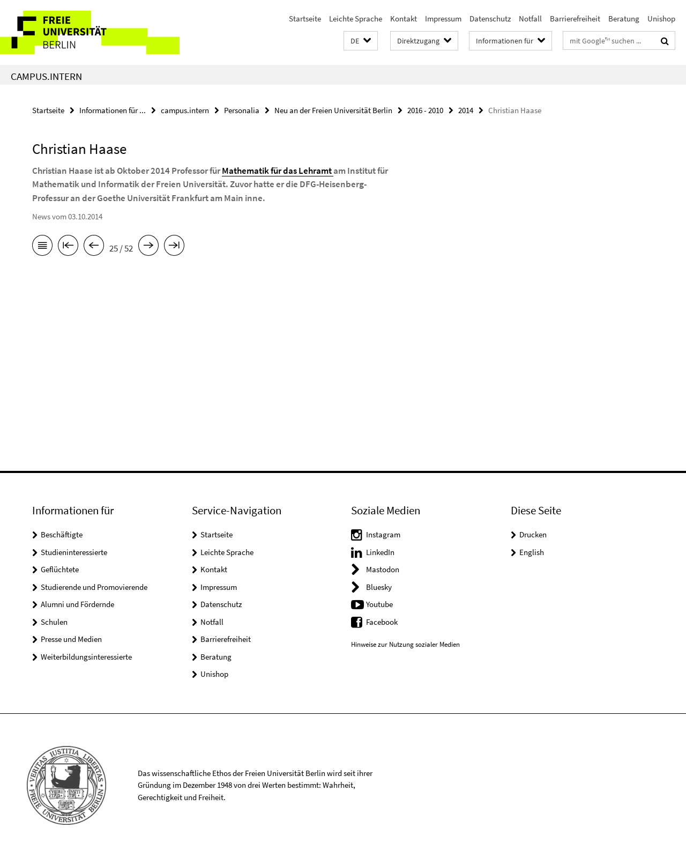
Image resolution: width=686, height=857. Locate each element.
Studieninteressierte (74, 552)
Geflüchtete (60, 569)
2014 (465, 110)
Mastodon (382, 569)
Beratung (623, 18)
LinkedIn (380, 552)
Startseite (305, 18)
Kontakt (403, 18)
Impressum (443, 18)
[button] (361, 41)
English (531, 552)
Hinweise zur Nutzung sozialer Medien (405, 644)
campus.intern (46, 76)
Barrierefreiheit (575, 18)
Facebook (382, 622)
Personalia (241, 110)
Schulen (54, 622)
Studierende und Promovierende (94, 587)
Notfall (530, 18)
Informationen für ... (112, 110)
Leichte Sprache (355, 18)
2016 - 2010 (425, 110)
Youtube (379, 604)
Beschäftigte (62, 534)
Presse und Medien (71, 639)
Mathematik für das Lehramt (277, 170)
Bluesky (379, 587)
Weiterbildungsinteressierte (86, 657)
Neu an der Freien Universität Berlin (333, 110)
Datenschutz (490, 18)
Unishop (661, 18)
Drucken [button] (533, 534)
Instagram (383, 534)
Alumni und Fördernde (77, 604)
